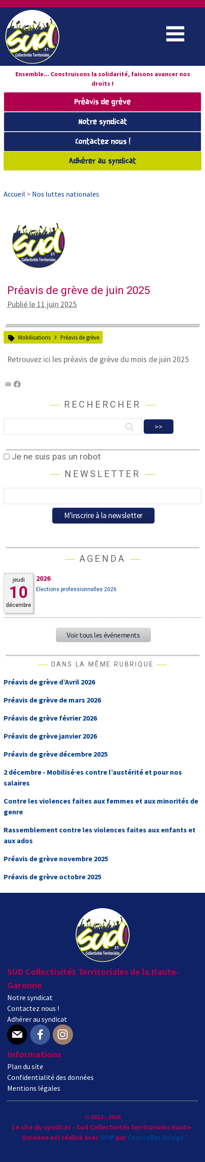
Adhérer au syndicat (102, 161)
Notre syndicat (102, 122)
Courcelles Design (156, 1137)
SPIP (107, 1137)
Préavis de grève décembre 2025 (56, 753)
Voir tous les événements (103, 634)
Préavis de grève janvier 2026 (50, 735)
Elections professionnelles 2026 (76, 589)
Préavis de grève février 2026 (50, 717)
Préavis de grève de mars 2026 (52, 699)
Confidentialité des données (50, 1077)
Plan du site (25, 1066)
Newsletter (102, 473)
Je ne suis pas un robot (52, 456)
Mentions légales (33, 1088)
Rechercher (102, 404)
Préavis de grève (102, 102)
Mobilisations (34, 337)
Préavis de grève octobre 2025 (52, 876)
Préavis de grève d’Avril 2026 (49, 681)
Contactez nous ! (102, 142)
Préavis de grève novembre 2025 (56, 858)
